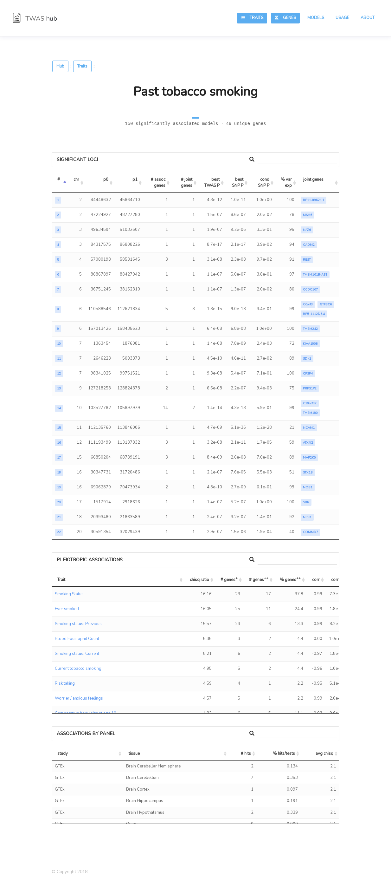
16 (59, 442)
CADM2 (309, 245)
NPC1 (307, 517)
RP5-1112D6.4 (314, 314)
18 (59, 472)
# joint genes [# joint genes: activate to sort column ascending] (187, 183)
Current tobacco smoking (78, 668)
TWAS (35, 18)
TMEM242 (310, 329)
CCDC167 (310, 289)
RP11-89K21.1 (313, 200)
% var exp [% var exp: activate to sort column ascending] (287, 183)
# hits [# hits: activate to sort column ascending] (246, 753)
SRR (306, 502)
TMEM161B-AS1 (315, 274)
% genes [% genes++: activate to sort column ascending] (290, 579)
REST (307, 260)
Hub (60, 66)
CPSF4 (308, 373)
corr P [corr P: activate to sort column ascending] (336, 580)
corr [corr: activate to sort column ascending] (316, 580)
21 (59, 517)
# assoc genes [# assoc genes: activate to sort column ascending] (158, 183)
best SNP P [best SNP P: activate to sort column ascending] (238, 183)
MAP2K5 (309, 457)
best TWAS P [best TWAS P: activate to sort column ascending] (212, 183)
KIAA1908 (310, 344)
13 (59, 388)
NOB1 (307, 487)
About (368, 18)
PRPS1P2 (310, 388)
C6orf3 (308, 304)
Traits (252, 18)
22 (59, 532)
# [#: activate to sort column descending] (58, 179)
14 (59, 408)
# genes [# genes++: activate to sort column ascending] (258, 579)
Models (315, 18)
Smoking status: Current (77, 653)
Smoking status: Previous (78, 624)
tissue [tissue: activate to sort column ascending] (134, 753)
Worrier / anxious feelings (79, 698)
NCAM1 (309, 428)
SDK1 (307, 358)
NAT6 (307, 230)
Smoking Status (69, 594)
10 (59, 344)
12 (59, 373)
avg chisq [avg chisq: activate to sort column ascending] (324, 753)
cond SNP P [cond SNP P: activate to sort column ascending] (264, 183)
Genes (285, 18)
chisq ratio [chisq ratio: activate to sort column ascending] (199, 580)
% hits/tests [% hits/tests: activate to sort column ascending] (284, 753)
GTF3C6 (326, 304)
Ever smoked (67, 609)
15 (59, 428)
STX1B (308, 472)
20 (59, 502)
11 (59, 358)
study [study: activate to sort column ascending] (62, 753)
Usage (342, 18)
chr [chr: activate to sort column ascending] (76, 179)
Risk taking (65, 683)
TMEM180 (310, 413)
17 (59, 457)
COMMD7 (310, 532)
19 (59, 487)
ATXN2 (308, 442)
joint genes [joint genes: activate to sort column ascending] (313, 179)
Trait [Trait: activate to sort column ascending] (61, 580)
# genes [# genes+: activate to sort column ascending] (229, 579)
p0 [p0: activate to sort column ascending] (105, 179)
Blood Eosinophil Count (77, 639)
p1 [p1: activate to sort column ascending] (135, 179)
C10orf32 (310, 403)
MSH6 (307, 215)
